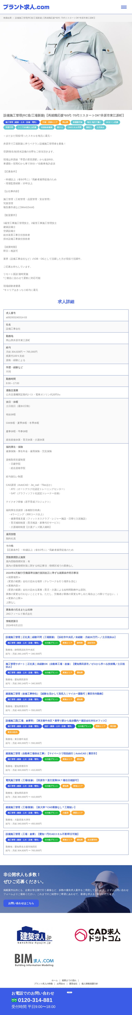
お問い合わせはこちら (21, 903)
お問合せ (61, 984)
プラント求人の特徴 (43, 984)
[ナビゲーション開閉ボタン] (124, 7)
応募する (90, 997)
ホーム (55, 980)
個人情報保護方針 (89, 984)
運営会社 (73, 984)
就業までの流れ (69, 980)
